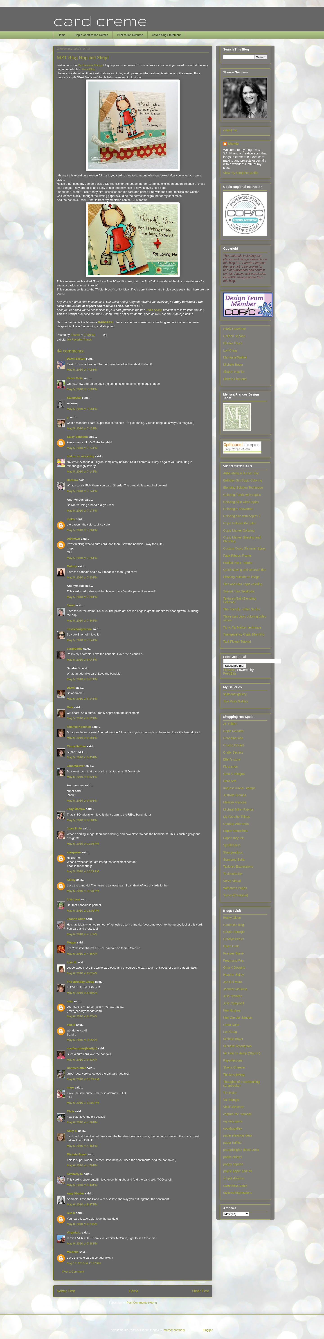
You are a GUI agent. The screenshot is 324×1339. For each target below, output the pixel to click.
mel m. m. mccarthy (80, 456)
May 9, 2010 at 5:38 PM (82, 1243)
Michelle (72, 1252)
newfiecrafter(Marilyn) (82, 1048)
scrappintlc (74, 648)
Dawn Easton (76, 358)
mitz (70, 1001)
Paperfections (233, 1060)
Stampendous (233, 852)
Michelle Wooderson (237, 1046)
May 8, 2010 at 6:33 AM (82, 1224)
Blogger (207, 1330)
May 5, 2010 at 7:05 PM (82, 369)
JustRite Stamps (234, 795)
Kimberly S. (75, 1174)
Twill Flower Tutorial (237, 641)
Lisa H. (71, 962)
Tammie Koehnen (79, 726)
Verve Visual (232, 881)
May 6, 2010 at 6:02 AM (82, 973)
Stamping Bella (233, 859)
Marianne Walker (235, 357)
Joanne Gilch (76, 919)
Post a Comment (73, 1271)
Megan (71, 942)
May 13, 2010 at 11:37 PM (84, 1263)
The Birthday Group (80, 981)
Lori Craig (230, 350)
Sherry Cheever (234, 1067)
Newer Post (66, 1291)
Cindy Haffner (76, 746)
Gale (70, 707)
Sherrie (233, 143)
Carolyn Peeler (233, 939)
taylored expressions (237, 1192)
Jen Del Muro (232, 982)
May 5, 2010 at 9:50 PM (82, 800)
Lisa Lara (73, 899)
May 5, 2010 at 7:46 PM (82, 620)
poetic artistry (232, 1157)
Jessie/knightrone (79, 629)
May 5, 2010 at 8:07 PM (82, 679)
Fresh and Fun (233, 960)
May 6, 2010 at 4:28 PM (82, 1122)
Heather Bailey (233, 974)
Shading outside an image (241, 577)
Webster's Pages (235, 888)
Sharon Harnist (233, 372)
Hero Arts (229, 781)
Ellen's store (231, 759)
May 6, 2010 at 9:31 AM (82, 1059)
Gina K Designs (234, 967)
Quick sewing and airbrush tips (244, 570)
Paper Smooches (235, 831)
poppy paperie (233, 1164)
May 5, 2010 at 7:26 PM (82, 530)
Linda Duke (231, 1025)
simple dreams (233, 1178)
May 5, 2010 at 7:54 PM (82, 640)
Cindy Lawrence (234, 329)
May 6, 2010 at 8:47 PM (82, 1204)
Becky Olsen (232, 917)
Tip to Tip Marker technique (242, 627)
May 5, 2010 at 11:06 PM (83, 910)
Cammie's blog (233, 925)
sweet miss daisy (235, 1185)
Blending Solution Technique (243, 487)
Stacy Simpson (77, 436)
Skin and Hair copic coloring (242, 584)
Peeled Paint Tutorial (237, 563)
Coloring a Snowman (237, 509)
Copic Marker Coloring (238, 530)
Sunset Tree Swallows (238, 591)
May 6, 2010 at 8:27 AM (82, 1016)
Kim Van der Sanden (237, 1017)
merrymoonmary (174, 1330)
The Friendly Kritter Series (241, 609)
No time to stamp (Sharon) (241, 1053)
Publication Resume (130, 35)
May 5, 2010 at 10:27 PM (83, 871)
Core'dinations (233, 738)
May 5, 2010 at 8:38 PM (82, 737)
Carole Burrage (234, 932)
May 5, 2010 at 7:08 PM (82, 389)
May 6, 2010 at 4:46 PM (82, 1146)
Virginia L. (74, 1232)
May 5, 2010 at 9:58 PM (82, 820)
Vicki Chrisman (233, 1107)
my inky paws (232, 1121)
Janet (71, 605)
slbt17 (71, 1025)
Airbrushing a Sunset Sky (241, 473)
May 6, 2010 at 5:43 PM (82, 1185)
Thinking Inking (233, 1074)
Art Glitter (229, 724)
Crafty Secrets (233, 752)
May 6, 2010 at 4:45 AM (82, 953)
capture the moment (237, 1114)
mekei (71, 519)
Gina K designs (234, 774)
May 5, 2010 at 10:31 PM (83, 891)
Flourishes (230, 766)
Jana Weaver (76, 765)
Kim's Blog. (88, 69)
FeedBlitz (229, 673)
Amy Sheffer (75, 1193)
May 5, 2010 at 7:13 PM (82, 428)
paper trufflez (232, 1142)
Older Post (200, 1291)
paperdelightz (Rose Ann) (241, 1150)
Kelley (71, 880)
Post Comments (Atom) (141, 1302)
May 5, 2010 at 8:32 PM (82, 718)
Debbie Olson (232, 343)
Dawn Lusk (231, 946)
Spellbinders (232, 845)
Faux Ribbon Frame (237, 555)
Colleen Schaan (234, 336)
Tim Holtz (229, 1093)
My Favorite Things (90, 65)
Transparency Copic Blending (243, 634)
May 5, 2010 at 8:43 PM (82, 757)
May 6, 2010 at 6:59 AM (82, 992)
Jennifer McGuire (235, 989)
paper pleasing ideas (237, 1135)
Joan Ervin (74, 828)
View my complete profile (240, 173)
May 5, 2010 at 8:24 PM (82, 698)
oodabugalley (232, 1128)
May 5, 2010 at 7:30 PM (82, 577)
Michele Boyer (77, 1154)
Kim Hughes (231, 1010)
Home (62, 35)
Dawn (71, 687)
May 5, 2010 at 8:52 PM (82, 776)
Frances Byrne (233, 953)
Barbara (72, 480)
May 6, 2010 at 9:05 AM (82, 1040)
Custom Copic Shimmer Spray (244, 548)
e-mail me (230, 130)
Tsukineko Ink (232, 873)
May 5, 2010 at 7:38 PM (82, 597)
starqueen (74, 852)
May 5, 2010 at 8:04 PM (82, 659)
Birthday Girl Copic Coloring (242, 480)
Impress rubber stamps (239, 788)
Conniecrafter (76, 1068)
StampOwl (74, 397)
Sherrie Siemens (235, 379)
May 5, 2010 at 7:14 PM (82, 448)
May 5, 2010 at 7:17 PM (82, 510)
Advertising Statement (166, 35)
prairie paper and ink (237, 1171)
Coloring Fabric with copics (242, 495)
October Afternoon (236, 824)
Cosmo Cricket (233, 745)
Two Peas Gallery (235, 701)
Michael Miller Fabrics (238, 809)
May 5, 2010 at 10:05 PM (83, 843)
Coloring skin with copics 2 (241, 516)
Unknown (73, 538)
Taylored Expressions (238, 866)
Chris (70, 1111)
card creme (100, 20)
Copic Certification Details (91, 35)
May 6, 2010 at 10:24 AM (83, 1079)
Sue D (71, 1213)
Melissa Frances (234, 802)
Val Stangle (231, 1100)
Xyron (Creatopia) (235, 895)
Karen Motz (75, 378)
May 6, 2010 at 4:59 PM (82, 1165)
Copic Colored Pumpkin (239, 523)
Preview (228, 670)
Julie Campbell (233, 1003)
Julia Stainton (232, 996)
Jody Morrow (76, 809)
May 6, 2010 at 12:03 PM (83, 1102)
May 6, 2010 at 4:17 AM (82, 934)
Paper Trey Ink (233, 838)
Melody (72, 566)
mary (70, 1087)
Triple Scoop (154, 310)
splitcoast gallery (235, 694)
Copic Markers (233, 731)
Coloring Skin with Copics (241, 502)
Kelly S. (72, 1130)
